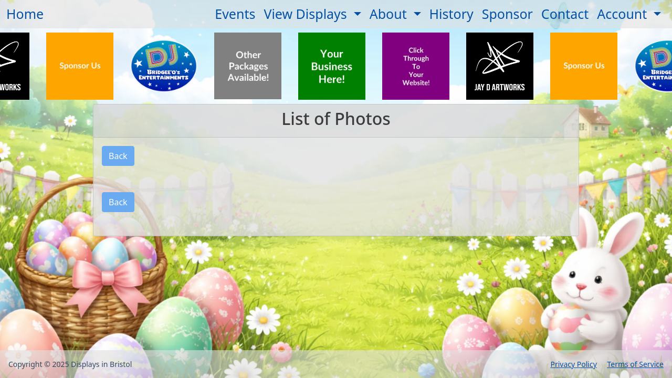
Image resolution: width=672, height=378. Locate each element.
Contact (565, 14)
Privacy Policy (573, 364)
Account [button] (623, 14)
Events (235, 14)
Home (25, 14)
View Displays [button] (307, 14)
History (451, 14)
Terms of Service (635, 364)
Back (118, 156)
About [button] (390, 14)
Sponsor (507, 14)
